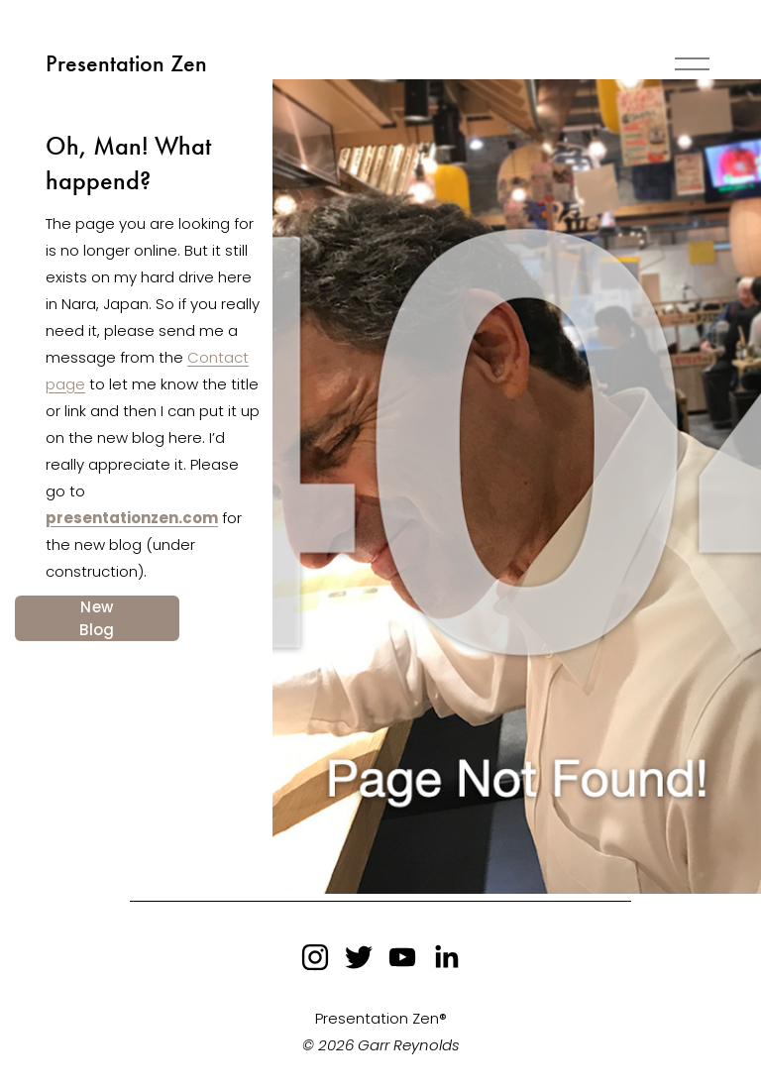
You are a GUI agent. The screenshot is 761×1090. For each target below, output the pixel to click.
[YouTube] (402, 957)
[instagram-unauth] (315, 957)
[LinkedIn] (446, 957)
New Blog (96, 618)
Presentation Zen (126, 63)
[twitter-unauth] (359, 957)
